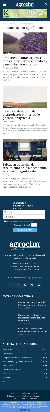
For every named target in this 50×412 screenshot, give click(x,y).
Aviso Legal (15, 393)
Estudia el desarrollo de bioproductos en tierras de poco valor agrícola (21, 114)
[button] (4, 4)
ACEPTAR (25, 410)
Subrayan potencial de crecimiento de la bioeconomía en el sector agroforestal (25, 168)
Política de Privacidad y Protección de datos (24, 396)
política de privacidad (26, 222)
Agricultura (7, 53)
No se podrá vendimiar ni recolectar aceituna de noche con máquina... (31, 318)
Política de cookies (29, 393)
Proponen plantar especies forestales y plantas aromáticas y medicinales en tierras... (25, 61)
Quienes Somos (19, 399)
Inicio (5, 24)
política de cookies (34, 408)
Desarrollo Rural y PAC (11, 160)
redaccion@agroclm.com (31, 277)
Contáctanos (32, 399)
